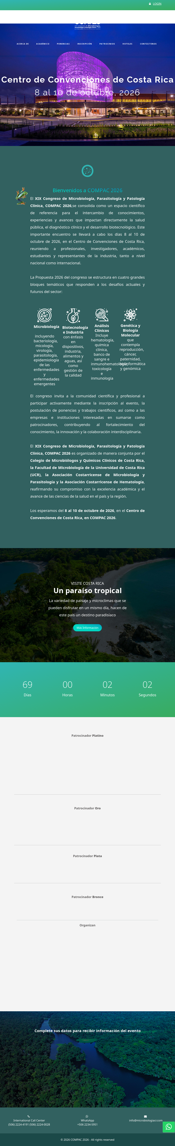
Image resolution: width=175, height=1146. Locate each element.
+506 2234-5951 (87, 1124)
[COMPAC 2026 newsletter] (85, 1069)
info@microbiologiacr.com (146, 1120)
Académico (42, 43)
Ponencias (63, 43)
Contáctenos (148, 43)
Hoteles (127, 43)
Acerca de (23, 43)
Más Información (87, 628)
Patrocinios (107, 43)
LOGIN (157, 4)
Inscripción (84, 43)
